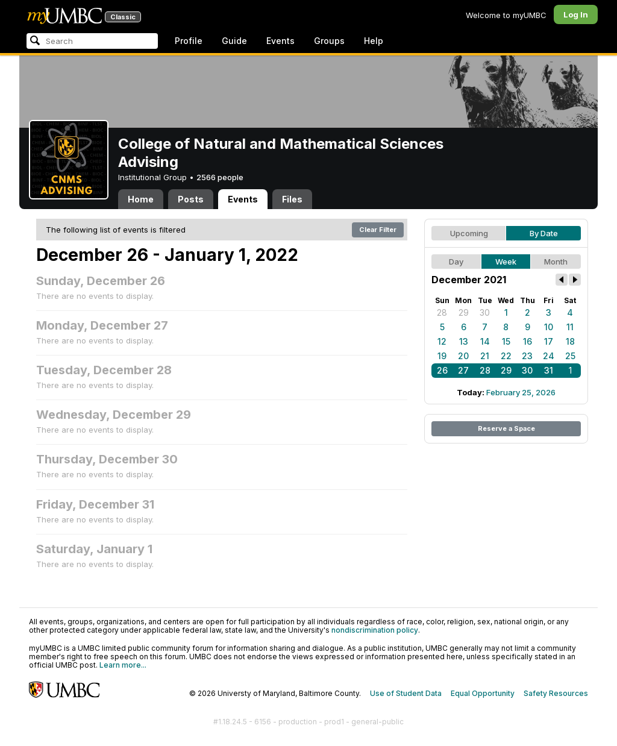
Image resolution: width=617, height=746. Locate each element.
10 (548, 327)
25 (570, 356)
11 (570, 327)
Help (373, 41)
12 (441, 341)
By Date (544, 233)
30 (485, 312)
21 (484, 356)
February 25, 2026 (521, 392)
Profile (188, 41)
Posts (191, 199)
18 (570, 341)
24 (548, 356)
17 (548, 341)
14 (485, 341)
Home (141, 199)
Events (280, 41)
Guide (234, 41)
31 (548, 370)
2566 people (219, 177)
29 (464, 312)
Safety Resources (556, 693)
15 (506, 341)
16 (527, 341)
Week (505, 261)
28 (442, 312)
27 (463, 370)
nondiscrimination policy (374, 630)
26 (442, 370)
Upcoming (469, 233)
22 (506, 356)
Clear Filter (377, 229)
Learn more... (122, 664)
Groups (329, 41)
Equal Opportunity (483, 693)
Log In (575, 14)
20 (463, 356)
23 (527, 356)
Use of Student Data (406, 693)
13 (463, 341)
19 (441, 356)
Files (292, 199)
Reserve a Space (506, 428)
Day (456, 261)
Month (556, 261)
